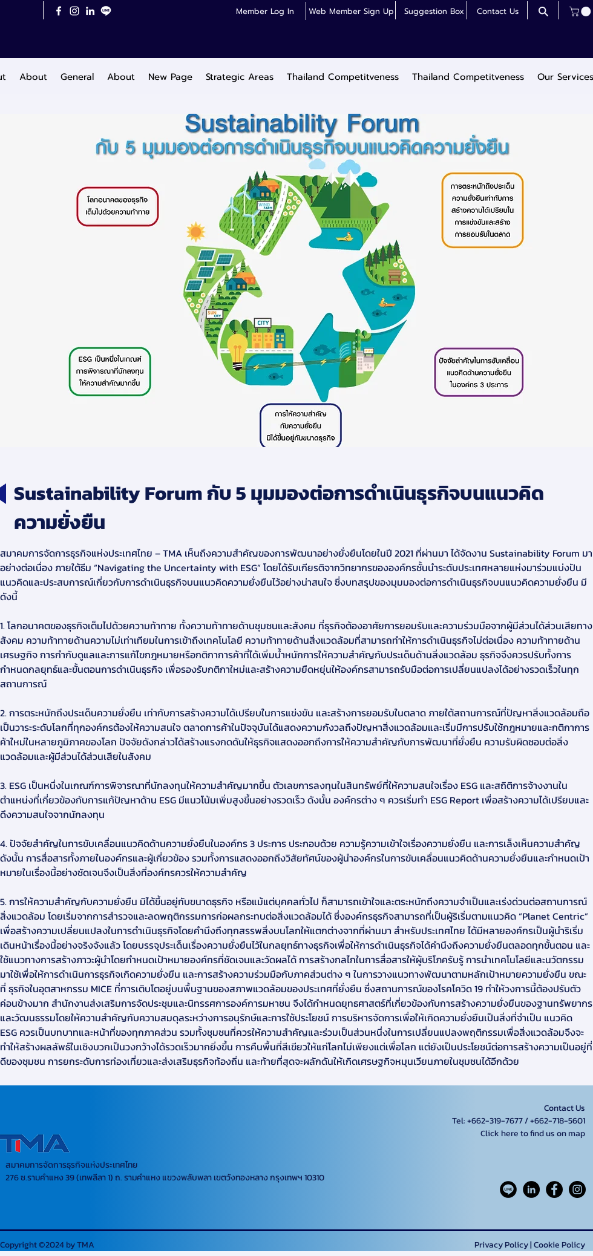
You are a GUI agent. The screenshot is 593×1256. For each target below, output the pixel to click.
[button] (351, 11)
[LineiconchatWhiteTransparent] (106, 11)
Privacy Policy (501, 1244)
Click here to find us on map (532, 1133)
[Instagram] (74, 11)
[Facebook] (59, 11)
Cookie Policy (559, 1244)
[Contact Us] (497, 11)
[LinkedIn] (90, 11)
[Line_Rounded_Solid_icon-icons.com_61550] (508, 1189)
